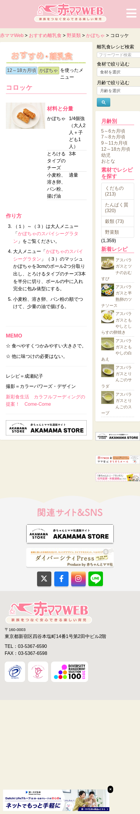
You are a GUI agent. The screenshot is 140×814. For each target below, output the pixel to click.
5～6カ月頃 (113, 130)
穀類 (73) (114, 221)
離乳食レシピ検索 (115, 46)
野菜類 (112, 232)
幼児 (106, 154)
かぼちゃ (48, 70)
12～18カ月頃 (21, 70)
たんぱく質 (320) (116, 207)
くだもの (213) (114, 191)
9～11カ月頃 (114, 142)
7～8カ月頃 (113, 136)
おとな (108, 161)
